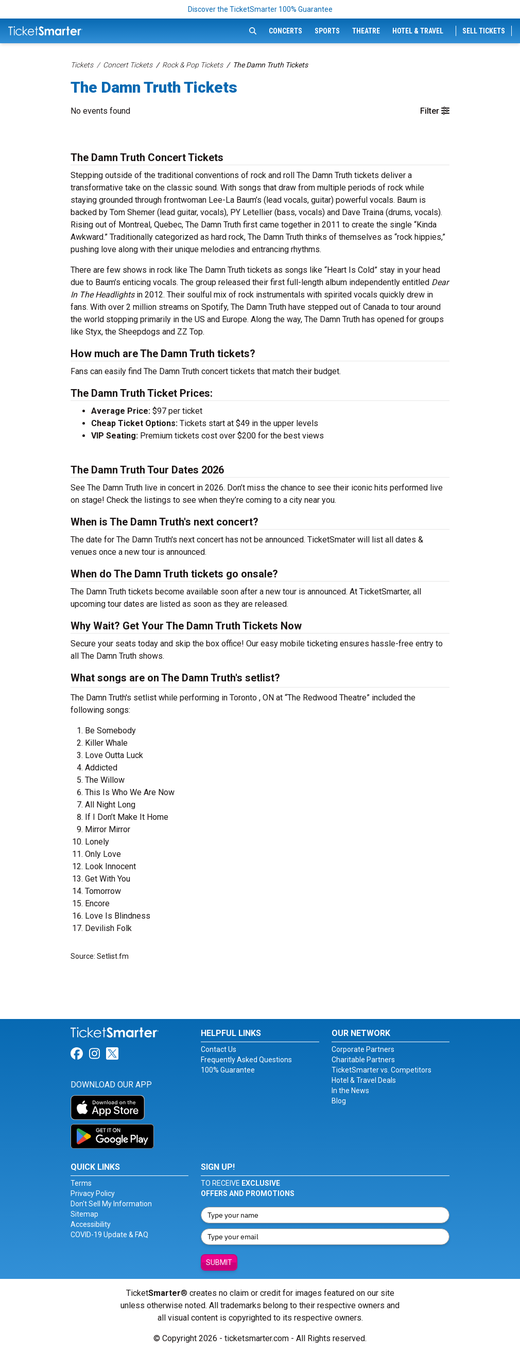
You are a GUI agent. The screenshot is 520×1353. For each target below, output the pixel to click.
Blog (339, 1101)
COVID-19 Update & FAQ (109, 1235)
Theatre (366, 31)
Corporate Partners (363, 1049)
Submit (219, 1262)
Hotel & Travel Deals (364, 1080)
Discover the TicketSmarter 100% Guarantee (260, 9)
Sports (327, 31)
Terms (81, 1183)
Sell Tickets (483, 31)
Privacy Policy (93, 1193)
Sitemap (84, 1214)
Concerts (285, 31)
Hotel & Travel (417, 31)
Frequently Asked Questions (246, 1060)
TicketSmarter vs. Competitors (381, 1070)
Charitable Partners (363, 1060)
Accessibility (91, 1224)
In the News (350, 1090)
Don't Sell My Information (111, 1204)
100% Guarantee (228, 1070)
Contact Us (218, 1049)
